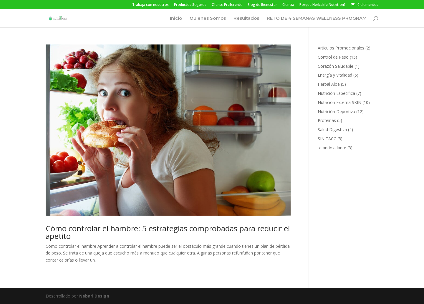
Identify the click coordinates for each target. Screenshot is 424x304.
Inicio (176, 18)
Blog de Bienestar (262, 5)
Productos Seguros (190, 5)
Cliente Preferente (227, 5)
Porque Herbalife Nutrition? (322, 5)
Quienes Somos (208, 18)
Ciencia (288, 5)
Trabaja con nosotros (150, 5)
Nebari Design (94, 296)
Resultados (246, 18)
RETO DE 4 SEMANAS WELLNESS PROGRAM (317, 18)
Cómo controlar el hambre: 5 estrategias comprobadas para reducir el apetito (168, 232)
